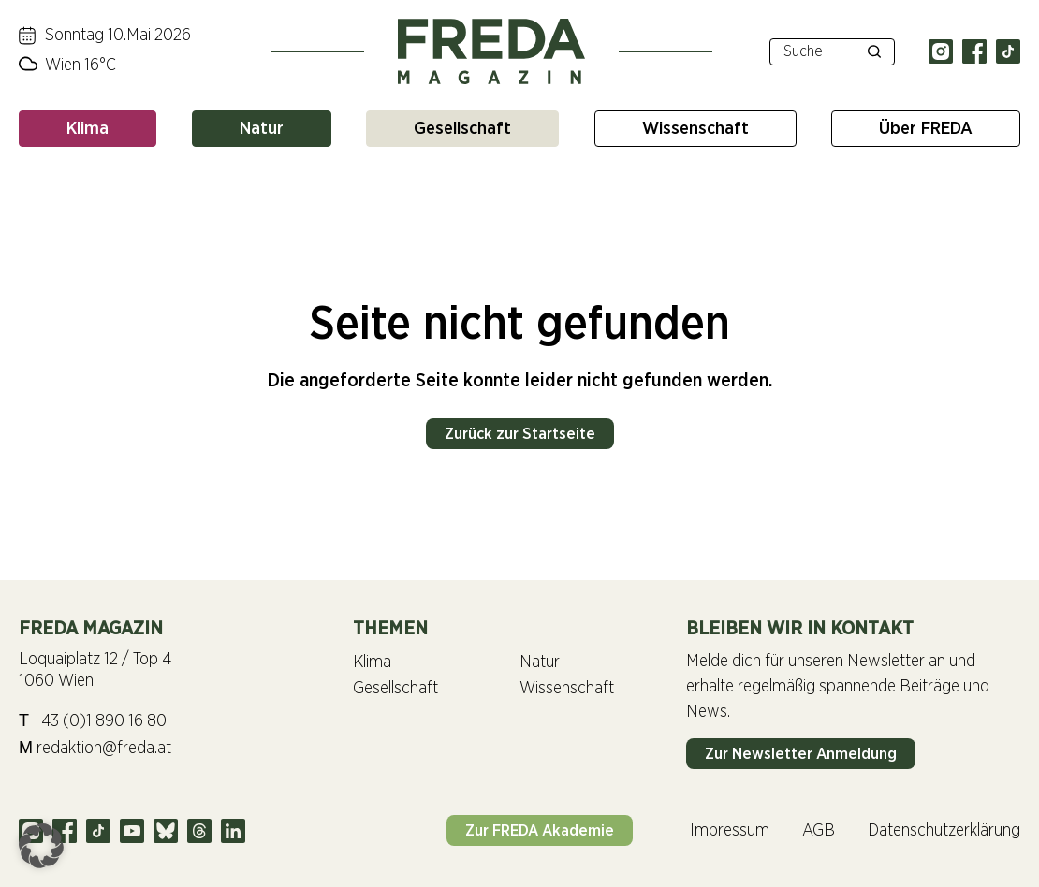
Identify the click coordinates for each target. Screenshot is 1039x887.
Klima (87, 129)
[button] (41, 846)
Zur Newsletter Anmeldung (801, 754)
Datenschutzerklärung (944, 830)
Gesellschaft (462, 129)
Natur (262, 129)
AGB (818, 830)
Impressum (729, 830)
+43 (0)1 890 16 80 (93, 721)
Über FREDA (926, 129)
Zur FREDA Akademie (539, 830)
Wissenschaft (695, 129)
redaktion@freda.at (95, 748)
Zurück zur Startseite (520, 434)
